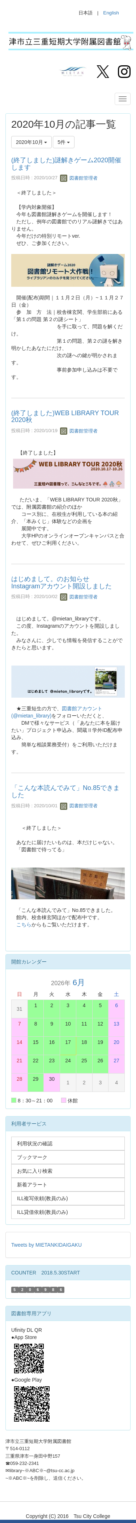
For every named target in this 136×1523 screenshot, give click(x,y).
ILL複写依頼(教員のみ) (42, 1198)
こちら (23, 924)
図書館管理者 (79, 178)
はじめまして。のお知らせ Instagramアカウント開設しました (61, 582)
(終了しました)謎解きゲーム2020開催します (66, 164)
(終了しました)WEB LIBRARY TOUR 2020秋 (65, 416)
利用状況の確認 (34, 1143)
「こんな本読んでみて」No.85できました (65, 791)
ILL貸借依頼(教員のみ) (42, 1212)
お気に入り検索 (34, 1171)
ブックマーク (32, 1157)
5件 (64, 142)
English (111, 13)
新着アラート (32, 1185)
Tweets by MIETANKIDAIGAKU (46, 1245)
